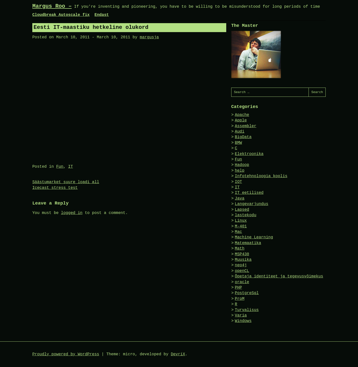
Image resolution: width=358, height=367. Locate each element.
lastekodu (245, 215)
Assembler (245, 126)
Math (239, 248)
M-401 (241, 226)
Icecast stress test (55, 188)
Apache (242, 115)
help (239, 170)
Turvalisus (247, 310)
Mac (238, 232)
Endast (101, 15)
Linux (241, 220)
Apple (241, 120)
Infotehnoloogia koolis (261, 176)
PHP (238, 287)
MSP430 (242, 254)
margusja (149, 37)
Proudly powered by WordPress (65, 354)
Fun (59, 166)
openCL (242, 271)
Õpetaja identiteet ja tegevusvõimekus (279, 276)
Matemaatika (248, 243)
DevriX (178, 354)
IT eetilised (249, 193)
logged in (71, 213)
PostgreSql (247, 293)
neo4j (241, 265)
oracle (242, 282)
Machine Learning (254, 237)
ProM (239, 299)
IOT (238, 182)
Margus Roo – (52, 6)
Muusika (243, 260)
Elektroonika (249, 154)
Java (239, 198)
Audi (239, 131)
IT (70, 166)
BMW (238, 143)
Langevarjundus (251, 204)
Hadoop (242, 165)
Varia (241, 315)
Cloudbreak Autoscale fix (61, 15)
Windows (243, 321)
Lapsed (242, 210)
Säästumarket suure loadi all (65, 182)
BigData (243, 137)
